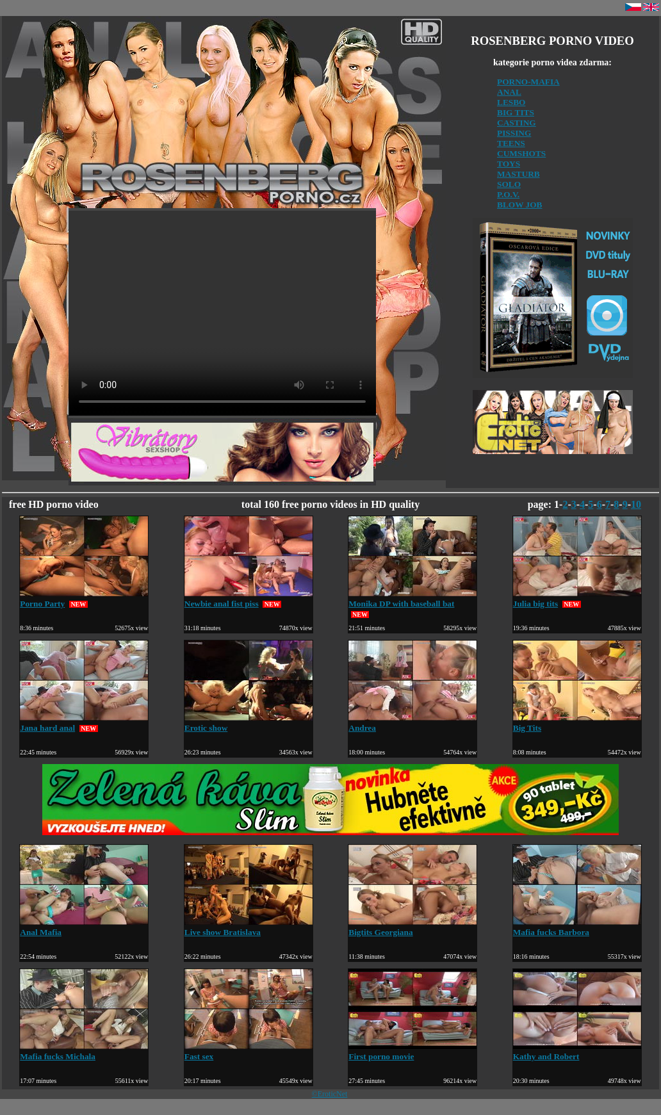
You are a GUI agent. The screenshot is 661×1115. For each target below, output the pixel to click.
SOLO (509, 184)
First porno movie (412, 1051)
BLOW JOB (520, 204)
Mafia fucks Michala (84, 1051)
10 (636, 504)
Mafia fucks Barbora (577, 927)
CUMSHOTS (521, 153)
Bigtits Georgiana (412, 927)
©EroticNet (330, 1093)
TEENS (511, 143)
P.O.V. (508, 194)
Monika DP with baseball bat (412, 598)
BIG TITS (515, 112)
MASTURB (518, 174)
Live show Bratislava (248, 927)
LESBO (511, 102)
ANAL (509, 92)
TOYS (508, 163)
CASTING (516, 122)
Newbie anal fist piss (248, 598)
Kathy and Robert (577, 1051)
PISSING (514, 133)
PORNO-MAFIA (528, 81)
